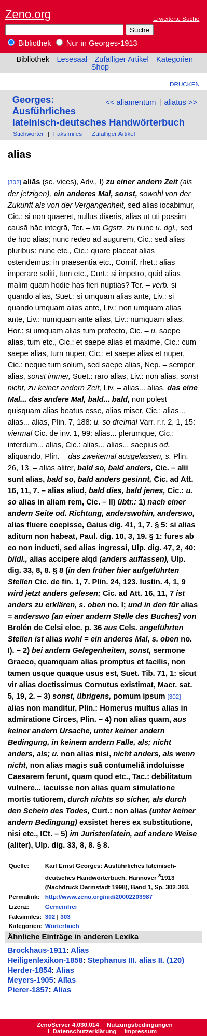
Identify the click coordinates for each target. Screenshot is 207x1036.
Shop (100, 67)
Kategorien (174, 59)
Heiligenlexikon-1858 (45, 960)
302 (50, 916)
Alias (80, 950)
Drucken (185, 83)
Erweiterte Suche (176, 18)
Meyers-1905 (30, 980)
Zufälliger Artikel (121, 59)
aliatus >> (180, 102)
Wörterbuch (62, 925)
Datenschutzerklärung (85, 1031)
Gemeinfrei (61, 906)
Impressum (141, 1031)
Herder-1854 (30, 970)
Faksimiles (67, 133)
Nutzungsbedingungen (140, 1024)
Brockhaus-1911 (37, 950)
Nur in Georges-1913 (96, 43)
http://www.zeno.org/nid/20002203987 (99, 896)
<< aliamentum (130, 102)
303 (65, 916)
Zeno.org (28, 14)
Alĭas (67, 980)
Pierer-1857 (28, 990)
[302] (14, 182)
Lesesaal (72, 59)
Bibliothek (29, 43)
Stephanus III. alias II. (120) (136, 960)
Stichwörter (28, 133)
